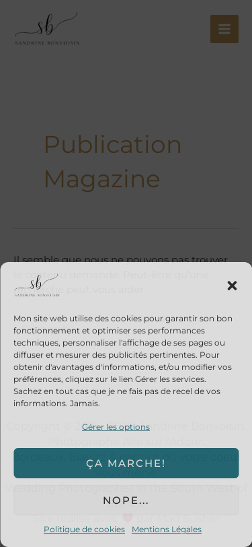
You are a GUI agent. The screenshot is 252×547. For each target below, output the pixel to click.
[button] (232, 285)
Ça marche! (126, 463)
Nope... (126, 500)
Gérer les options (116, 427)
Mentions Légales (167, 529)
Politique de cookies (84, 529)
